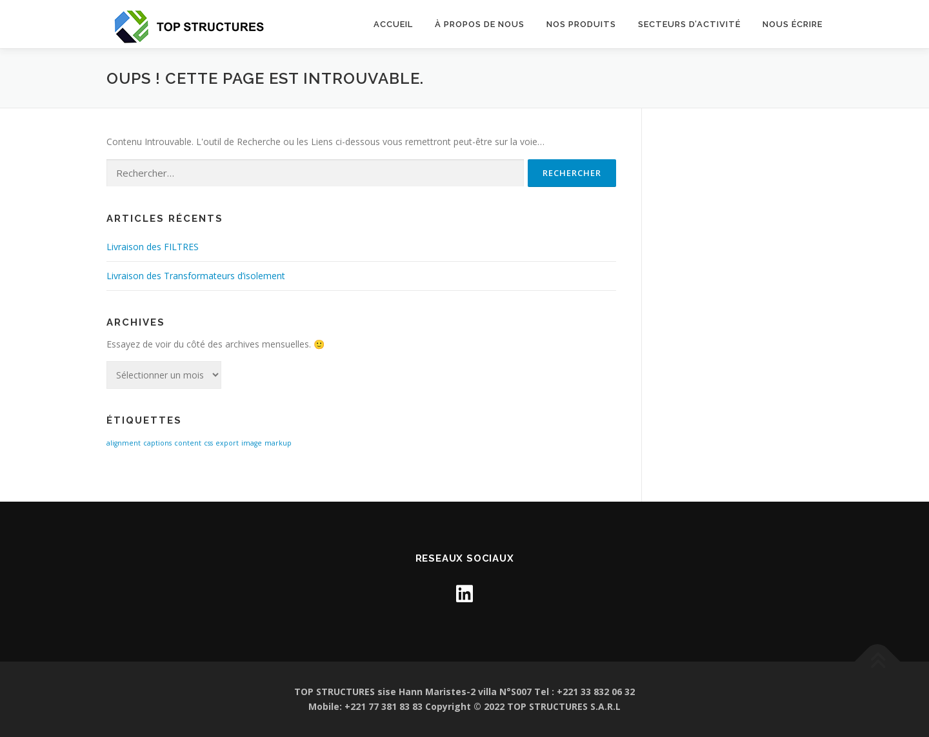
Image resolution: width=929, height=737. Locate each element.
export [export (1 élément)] (227, 442)
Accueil (393, 24)
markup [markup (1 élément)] (278, 442)
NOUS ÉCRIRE (793, 24)
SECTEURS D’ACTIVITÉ (689, 24)
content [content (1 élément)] (187, 442)
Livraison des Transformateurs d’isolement (195, 276)
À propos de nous (479, 24)
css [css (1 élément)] (208, 442)
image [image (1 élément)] (251, 442)
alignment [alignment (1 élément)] (123, 442)
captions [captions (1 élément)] (157, 442)
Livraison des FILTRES (152, 247)
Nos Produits (581, 24)
